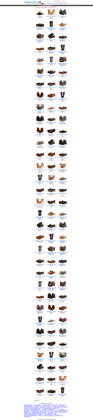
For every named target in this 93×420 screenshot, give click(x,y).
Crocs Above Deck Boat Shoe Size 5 (51, 158)
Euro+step (65, 412)
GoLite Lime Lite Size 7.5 (51, 39)
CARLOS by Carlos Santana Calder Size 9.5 (62, 253)
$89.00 (62, 100)
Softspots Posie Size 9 (40, 157)
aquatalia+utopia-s (46, 405)
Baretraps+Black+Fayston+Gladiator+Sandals (32, 409)
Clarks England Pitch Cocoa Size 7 (51, 182)
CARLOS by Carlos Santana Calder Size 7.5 (40, 75)
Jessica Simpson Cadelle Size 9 (62, 383)
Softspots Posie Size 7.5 (62, 370)
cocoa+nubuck (61, 409)
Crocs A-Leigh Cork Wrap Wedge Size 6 (62, 241)
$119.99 (51, 40)
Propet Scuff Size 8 (40, 16)
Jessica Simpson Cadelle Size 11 (40, 170)
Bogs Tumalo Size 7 (62, 228)
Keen (57, 409)
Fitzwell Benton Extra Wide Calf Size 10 (62, 99)
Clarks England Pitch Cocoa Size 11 (40, 111)
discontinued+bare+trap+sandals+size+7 (39, 412)
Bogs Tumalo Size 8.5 (62, 16)
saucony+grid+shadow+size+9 (35, 408)
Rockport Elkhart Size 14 (51, 299)
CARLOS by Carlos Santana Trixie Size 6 (62, 217)
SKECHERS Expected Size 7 (51, 51)
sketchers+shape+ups (62, 411)
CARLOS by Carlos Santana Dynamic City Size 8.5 (62, 64)
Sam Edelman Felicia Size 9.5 (51, 264)
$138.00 (51, 88)
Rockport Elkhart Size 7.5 (62, 146)
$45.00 (40, 17)
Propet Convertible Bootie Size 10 (62, 135)
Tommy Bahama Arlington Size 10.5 (62, 158)
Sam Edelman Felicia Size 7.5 (62, 75)
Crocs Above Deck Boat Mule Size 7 (51, 276)
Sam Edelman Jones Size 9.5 (40, 240)
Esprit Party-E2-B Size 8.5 (51, 110)
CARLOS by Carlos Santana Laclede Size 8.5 (40, 40)
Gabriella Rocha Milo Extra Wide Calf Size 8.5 (39, 217)
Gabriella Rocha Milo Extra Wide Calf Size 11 (62, 394)
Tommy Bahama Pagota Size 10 (62, 300)
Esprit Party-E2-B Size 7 (51, 323)
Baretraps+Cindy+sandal (51, 413)
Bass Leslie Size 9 (51, 134)
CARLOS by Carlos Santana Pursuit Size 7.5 (62, 170)
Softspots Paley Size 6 (51, 205)
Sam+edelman (26, 410)
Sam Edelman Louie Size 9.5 (40, 98)
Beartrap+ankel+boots (28, 405)
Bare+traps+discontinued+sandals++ (30, 415)
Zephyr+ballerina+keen (28, 404)
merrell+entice (56, 414)
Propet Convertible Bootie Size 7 (62, 347)
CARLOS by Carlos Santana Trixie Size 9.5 (62, 182)
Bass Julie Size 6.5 (40, 146)
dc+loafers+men (27, 411)
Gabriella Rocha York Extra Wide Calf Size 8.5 (62, 52)
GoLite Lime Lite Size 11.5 (39, 370)
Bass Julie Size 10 (40, 63)
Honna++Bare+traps (62, 405)
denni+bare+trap (62, 404)
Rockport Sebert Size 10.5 (51, 228)
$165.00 (51, 64)
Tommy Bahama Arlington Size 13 (40, 347)
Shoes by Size (45, 419)
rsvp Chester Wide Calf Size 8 (51, 63)
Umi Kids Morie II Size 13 (62, 39)
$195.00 (62, 53)
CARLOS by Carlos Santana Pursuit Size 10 (40, 359)
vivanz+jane (26, 408)
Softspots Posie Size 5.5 (40, 193)
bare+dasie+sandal (53, 411)
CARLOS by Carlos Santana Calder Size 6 (62, 288)
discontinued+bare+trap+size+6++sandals (49, 404)
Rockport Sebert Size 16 (51, 370)
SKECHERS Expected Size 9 (51, 193)
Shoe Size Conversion (58, 3)
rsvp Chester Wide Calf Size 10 (40, 252)
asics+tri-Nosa (44, 410)
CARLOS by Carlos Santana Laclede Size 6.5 (51, 253)
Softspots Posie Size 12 (51, 335)
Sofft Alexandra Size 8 (62, 205)
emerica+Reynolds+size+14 (35, 410)
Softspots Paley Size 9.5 (51, 169)
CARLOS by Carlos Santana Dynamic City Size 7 (51, 288)
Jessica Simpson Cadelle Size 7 (40, 205)
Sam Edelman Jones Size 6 (62, 311)
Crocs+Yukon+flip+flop (59, 415)
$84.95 (40, 158)
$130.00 (62, 17)
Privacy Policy (53, 419)
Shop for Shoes (50, 3)
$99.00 (51, 29)
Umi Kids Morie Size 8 (51, 75)
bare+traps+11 (40, 414)
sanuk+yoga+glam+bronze (49, 415)
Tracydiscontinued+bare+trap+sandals (49, 408)
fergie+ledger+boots (34, 411)
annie (58, 408)
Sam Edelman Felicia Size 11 (40, 51)
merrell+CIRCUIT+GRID (37, 405)
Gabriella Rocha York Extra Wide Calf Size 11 (51, 241)
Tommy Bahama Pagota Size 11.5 (51, 87)
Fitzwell (44, 413)
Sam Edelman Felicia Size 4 (62, 110)
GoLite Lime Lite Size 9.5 (40, 228)
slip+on (56, 410)
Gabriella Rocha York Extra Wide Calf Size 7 (39, 324)
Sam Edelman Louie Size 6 (39, 134)
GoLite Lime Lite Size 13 (51, 146)
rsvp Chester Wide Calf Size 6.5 (40, 288)
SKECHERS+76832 (58, 412)
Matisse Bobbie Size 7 (62, 122)
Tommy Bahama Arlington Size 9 (51, 383)
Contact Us (65, 3)
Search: (55, 1)
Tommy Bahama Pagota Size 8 (51, 122)
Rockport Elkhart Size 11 (40, 122)
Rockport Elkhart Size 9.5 (40, 335)
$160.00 (40, 99)
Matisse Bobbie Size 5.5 (62, 335)
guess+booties (50, 412)
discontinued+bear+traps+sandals (48, 409)
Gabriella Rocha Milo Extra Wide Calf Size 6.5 (51, 28)
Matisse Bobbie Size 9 (40, 311)
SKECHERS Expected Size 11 (40, 382)
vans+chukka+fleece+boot (63, 410)
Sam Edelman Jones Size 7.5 (51, 98)
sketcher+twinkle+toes (48, 414)
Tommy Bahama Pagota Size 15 (40, 276)
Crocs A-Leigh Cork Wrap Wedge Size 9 (62, 28)
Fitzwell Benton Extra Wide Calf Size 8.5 (51, 359)
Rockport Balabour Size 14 (62, 264)
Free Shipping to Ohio (51, 18)
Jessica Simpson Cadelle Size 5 (51, 16)
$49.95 (62, 324)
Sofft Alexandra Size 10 (51, 394)
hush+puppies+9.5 (27, 412)
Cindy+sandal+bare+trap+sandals (30, 414)
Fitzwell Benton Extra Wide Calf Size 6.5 (39, 182)
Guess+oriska (50, 410)
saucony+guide (54, 405)
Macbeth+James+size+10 (44, 411)
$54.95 (62, 136)
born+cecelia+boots (37, 404)
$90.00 (40, 52)
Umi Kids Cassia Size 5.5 (62, 323)
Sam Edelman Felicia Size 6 (40, 299)
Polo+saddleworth (27, 416)
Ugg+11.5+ (41, 415)
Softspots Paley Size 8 (40, 394)
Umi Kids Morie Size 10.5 (40, 264)
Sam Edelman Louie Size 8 (51, 311)
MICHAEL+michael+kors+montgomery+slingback (33, 413)
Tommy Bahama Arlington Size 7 (62, 194)
